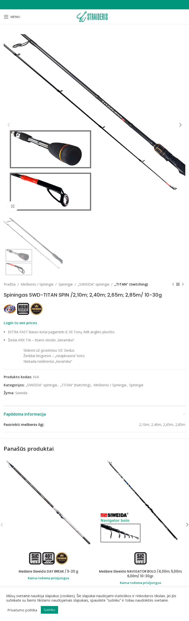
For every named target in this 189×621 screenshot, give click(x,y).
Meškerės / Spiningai (37, 284)
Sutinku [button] (49, 609)
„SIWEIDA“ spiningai (93, 284)
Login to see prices (20, 322)
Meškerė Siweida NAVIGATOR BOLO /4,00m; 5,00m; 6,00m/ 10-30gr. (140, 574)
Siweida (21, 392)
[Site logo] (94, 16)
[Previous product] (173, 284)
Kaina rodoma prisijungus (48, 578)
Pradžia (10, 284)
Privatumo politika (22, 610)
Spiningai (66, 284)
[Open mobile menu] (12, 17)
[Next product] (182, 284)
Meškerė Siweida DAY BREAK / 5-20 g (48, 571)
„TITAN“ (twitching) (131, 284)
